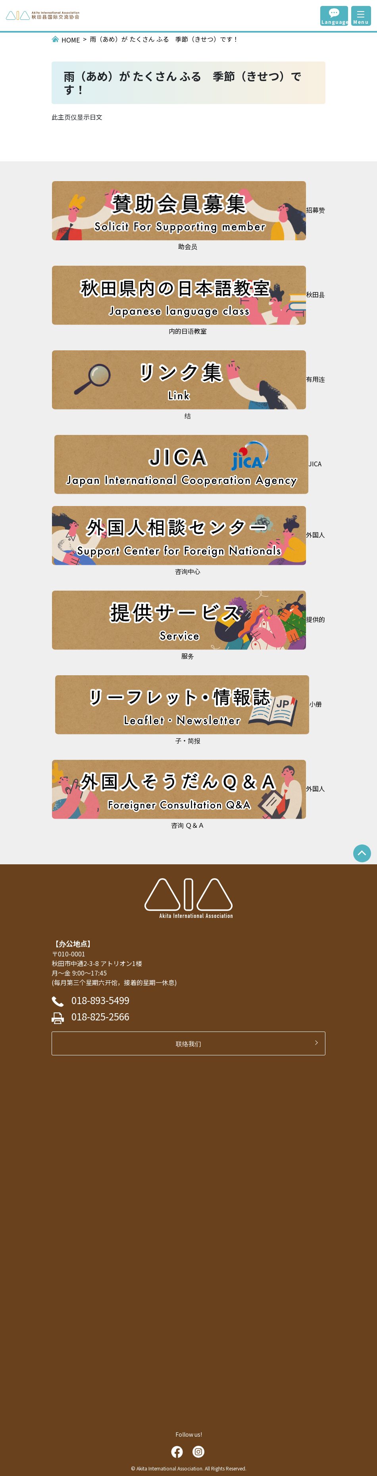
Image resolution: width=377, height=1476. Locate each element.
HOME (71, 39)
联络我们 (192, 1043)
